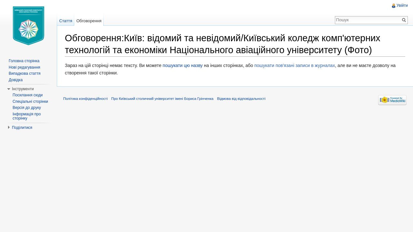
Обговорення (89, 20)
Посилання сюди (28, 95)
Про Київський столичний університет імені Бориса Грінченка (162, 99)
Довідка (16, 80)
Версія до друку (27, 107)
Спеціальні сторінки (30, 101)
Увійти (402, 5)
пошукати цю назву (183, 65)
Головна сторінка (24, 61)
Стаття (65, 20)
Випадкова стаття (24, 73)
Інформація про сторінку (27, 116)
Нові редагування (24, 67)
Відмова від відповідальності (241, 99)
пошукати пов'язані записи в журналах (294, 65)
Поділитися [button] (22, 127)
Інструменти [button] (23, 89)
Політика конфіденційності (85, 99)
